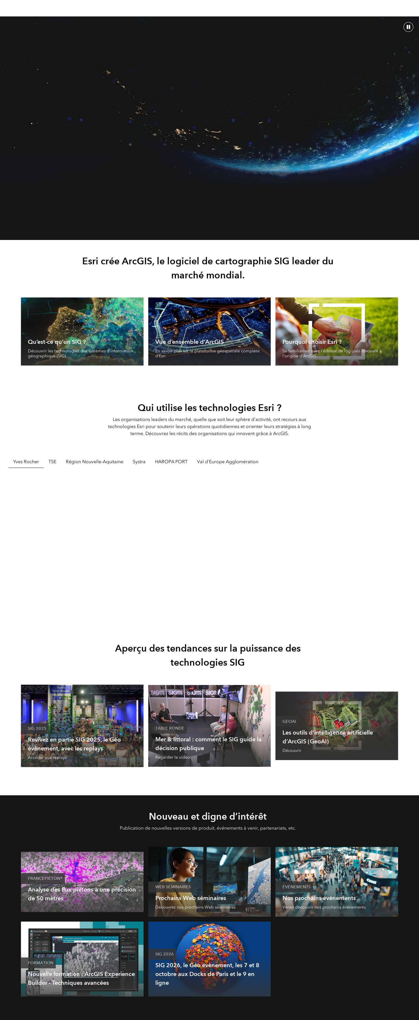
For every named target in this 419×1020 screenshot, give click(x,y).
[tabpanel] (210, 546)
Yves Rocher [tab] (26, 461)
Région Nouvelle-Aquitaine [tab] (94, 461)
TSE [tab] (52, 461)
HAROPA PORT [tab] (171, 461)
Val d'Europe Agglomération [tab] (227, 461)
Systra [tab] (139, 461)
